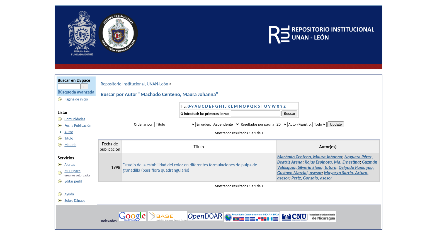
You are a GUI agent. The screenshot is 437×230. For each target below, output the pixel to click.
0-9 (190, 106)
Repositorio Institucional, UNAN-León (134, 84)
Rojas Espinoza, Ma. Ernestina (332, 162)
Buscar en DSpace (74, 80)
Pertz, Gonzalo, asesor (312, 178)
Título (68, 138)
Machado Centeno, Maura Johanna (309, 156)
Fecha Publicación (77, 125)
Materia (70, 144)
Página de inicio (76, 99)
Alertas (69, 164)
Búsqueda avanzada (76, 92)
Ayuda (69, 194)
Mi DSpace (72, 171)
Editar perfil (73, 181)
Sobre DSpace (74, 200)
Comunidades (74, 119)
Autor (68, 132)
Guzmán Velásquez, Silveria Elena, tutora (327, 164)
